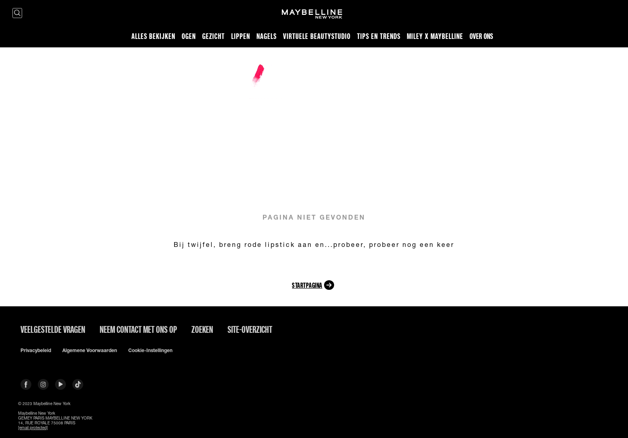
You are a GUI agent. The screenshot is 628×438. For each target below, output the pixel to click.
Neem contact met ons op (138, 329)
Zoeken (202, 329)
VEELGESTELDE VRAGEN (53, 329)
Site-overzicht (250, 329)
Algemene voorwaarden (89, 350)
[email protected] (33, 427)
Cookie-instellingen (150, 350)
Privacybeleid (36, 350)
